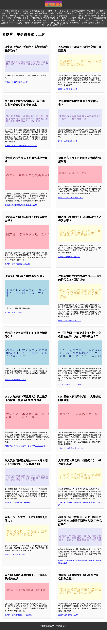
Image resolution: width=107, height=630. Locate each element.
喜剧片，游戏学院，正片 (68, 615)
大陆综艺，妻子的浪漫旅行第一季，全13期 (49, 18)
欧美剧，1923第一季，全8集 (83, 11)
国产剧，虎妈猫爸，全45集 (17, 18)
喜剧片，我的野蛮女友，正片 (69, 321)
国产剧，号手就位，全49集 (30, 16)
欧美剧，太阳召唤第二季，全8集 (70, 13)
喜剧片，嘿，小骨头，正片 (58, 11)
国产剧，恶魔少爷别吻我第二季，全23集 (21, 146)
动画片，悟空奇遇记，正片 (33, 11)
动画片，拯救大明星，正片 (15, 380)
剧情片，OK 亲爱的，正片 (15, 554)
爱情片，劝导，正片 (55, 25)
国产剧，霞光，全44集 (14, 312)
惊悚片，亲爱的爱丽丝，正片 (16, 82)
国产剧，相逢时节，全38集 (69, 257)
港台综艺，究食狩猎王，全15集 (17, 503)
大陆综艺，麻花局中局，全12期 (70, 448)
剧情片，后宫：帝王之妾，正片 (70, 198)
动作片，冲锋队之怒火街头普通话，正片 (21, 205)
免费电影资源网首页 (11, 11)
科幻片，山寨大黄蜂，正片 (36, 23)
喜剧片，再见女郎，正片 (68, 89)
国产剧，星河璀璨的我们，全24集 (18, 615)
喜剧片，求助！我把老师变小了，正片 (59, 16)
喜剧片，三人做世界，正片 (19, 20)
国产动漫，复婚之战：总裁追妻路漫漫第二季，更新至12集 (57, 20)
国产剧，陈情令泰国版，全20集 (17, 264)
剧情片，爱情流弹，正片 (68, 141)
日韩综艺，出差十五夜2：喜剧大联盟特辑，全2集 (34, 13)
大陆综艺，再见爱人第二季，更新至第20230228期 (25, 446)
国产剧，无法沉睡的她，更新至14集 (64, 23)
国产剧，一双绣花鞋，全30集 (70, 384)
